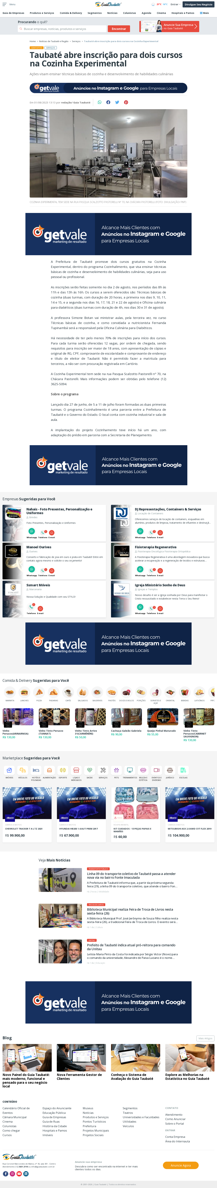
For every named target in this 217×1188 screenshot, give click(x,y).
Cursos (7, 1135)
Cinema (161, 13)
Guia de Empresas (54, 1117)
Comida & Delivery (71, 13)
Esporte (62, 772)
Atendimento (173, 1115)
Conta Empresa (175, 1137)
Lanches (24, 694)
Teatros (128, 1113)
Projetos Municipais (96, 1130)
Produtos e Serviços (42, 13)
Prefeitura (89, 1126)
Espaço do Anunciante (57, 1108)
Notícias (112, 13)
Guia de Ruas (51, 1121)
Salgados (83, 694)
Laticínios (199, 694)
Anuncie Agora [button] (181, 1165)
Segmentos (95, 13)
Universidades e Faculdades (141, 1117)
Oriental (170, 694)
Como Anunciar (175, 1119)
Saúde (89, 772)
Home (33, 41)
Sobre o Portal (174, 1123)
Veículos (22, 772)
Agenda (146, 13)
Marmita (10, 694)
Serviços (76, 41)
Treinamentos (129, 772)
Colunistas (129, 13)
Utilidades (129, 1121)
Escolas (183, 772)
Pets (116, 772)
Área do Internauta (177, 1141)
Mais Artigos (205, 1038)
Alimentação (49, 772)
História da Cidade (55, 1126)
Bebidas (185, 694)
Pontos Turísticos (94, 1121)
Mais (204, 13)
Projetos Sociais (93, 1135)
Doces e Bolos (126, 694)
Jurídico (169, 772)
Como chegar (11, 1130)
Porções (141, 694)
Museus (88, 1108)
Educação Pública (54, 1113)
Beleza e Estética (143, 773)
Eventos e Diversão (156, 773)
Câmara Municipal (15, 1117)
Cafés (68, 694)
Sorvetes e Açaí (156, 695)
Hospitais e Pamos (183, 13)
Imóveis (9, 772)
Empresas (13, 13)
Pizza (39, 694)
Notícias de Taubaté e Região (53, 41)
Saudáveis (97, 694)
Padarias (54, 694)
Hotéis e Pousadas (36, 773)
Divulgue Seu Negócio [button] (198, 4)
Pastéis (112, 694)
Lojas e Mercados (76, 773)
